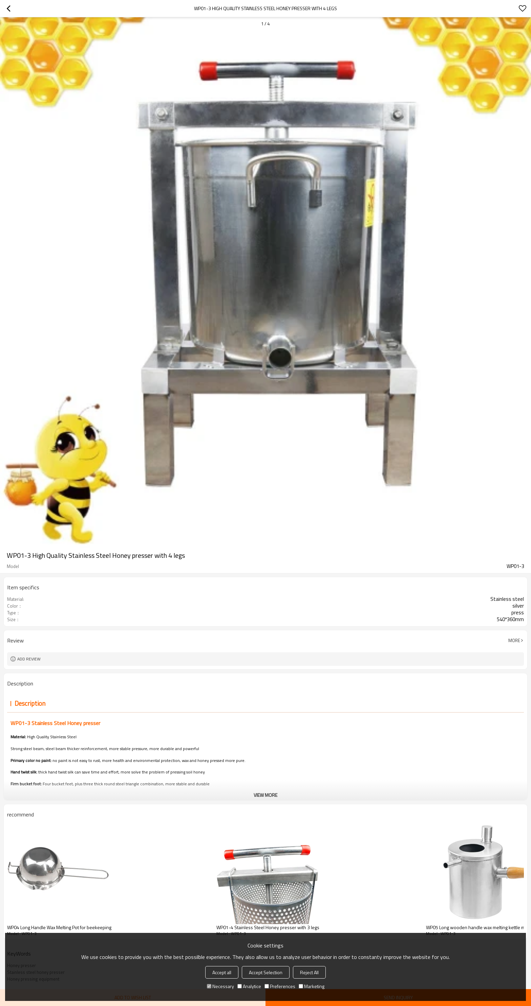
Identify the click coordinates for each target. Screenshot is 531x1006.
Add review (29, 659)
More (514, 640)
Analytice (249, 986)
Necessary (220, 986)
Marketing (311, 986)
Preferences (279, 986)
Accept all (221, 972)
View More (265, 795)
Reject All (309, 972)
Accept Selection (265, 972)
